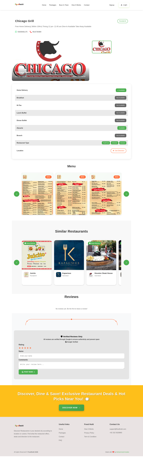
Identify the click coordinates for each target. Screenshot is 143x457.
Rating (21, 345)
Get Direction (118, 150)
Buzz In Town (64, 5)
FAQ (60, 441)
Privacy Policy (89, 433)
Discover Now (69, 408)
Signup (111, 5)
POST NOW (28, 373)
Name (21, 351)
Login (125, 5)
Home (44, 5)
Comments (23, 360)
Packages (52, 5)
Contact (86, 5)
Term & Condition (90, 437)
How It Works (76, 5)
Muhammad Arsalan (122, 453)
